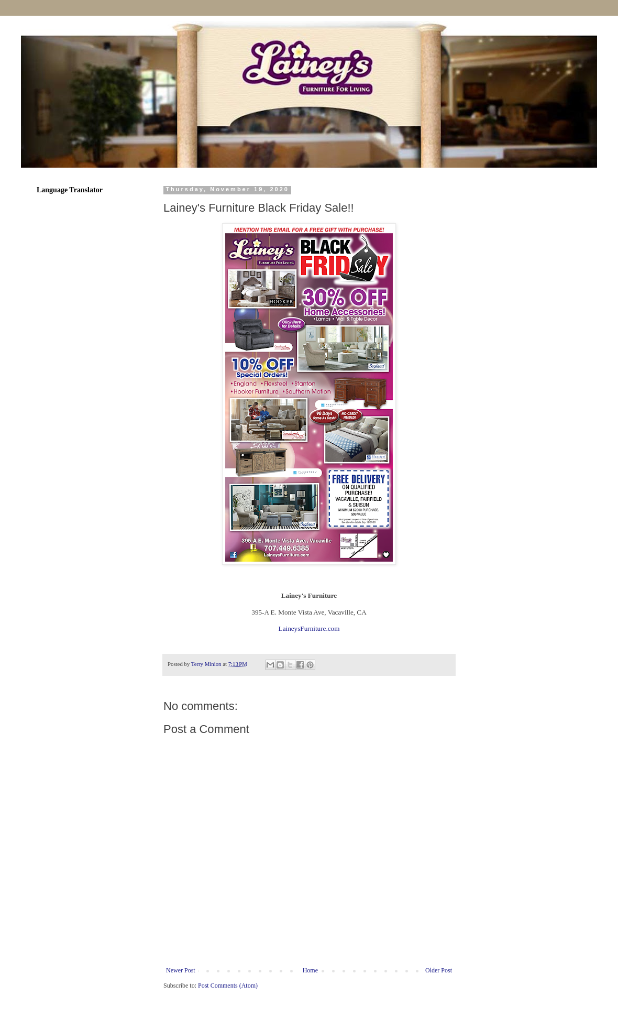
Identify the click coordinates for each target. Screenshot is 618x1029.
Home (310, 970)
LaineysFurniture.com (309, 628)
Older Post (438, 970)
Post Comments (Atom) (228, 985)
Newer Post (180, 970)
